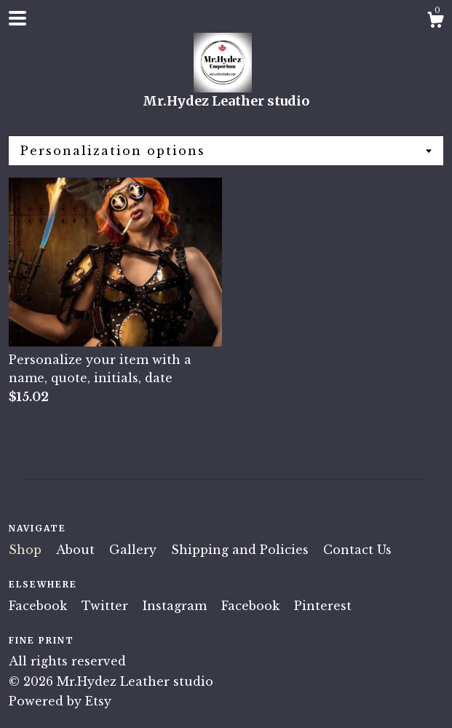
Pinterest (323, 605)
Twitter (107, 605)
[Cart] (435, 22)
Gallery (134, 549)
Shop (27, 549)
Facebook (40, 605)
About (77, 549)
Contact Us (357, 549)
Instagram (176, 605)
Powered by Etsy (60, 701)
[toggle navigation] (17, 18)
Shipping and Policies (241, 549)
